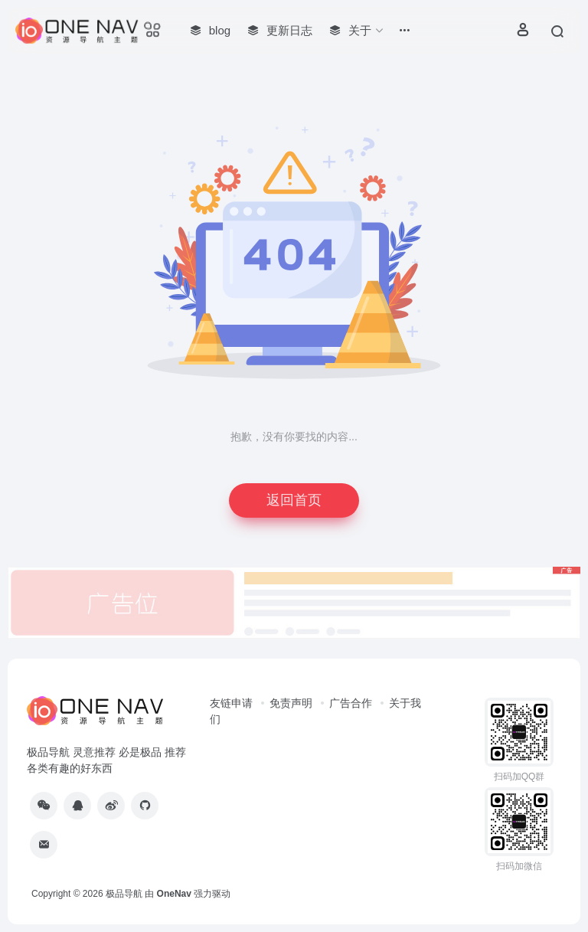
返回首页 (294, 500)
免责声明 (291, 703)
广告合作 (350, 703)
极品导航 (124, 893)
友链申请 (231, 703)
